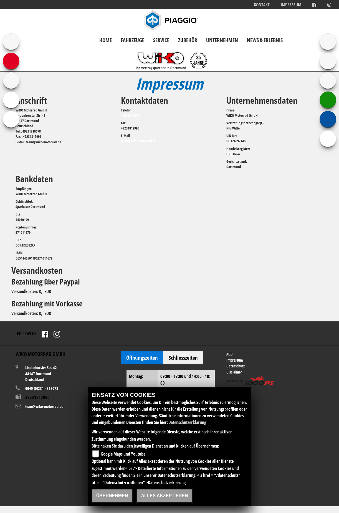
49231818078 (130, 115)
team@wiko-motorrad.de (138, 140)
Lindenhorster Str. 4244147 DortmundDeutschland (41, 373)
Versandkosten (37, 270)
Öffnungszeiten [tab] (142, 357)
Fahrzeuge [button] (132, 40)
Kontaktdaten (144, 100)
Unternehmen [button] (222, 40)
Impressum (291, 4)
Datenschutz (235, 366)
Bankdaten (34, 179)
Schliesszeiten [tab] (183, 357)
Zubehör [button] (187, 40)
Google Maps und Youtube (123, 454)
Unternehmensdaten (261, 100)
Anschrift (31, 100)
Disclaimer (234, 372)
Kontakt (262, 4)
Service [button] (161, 40)
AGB (229, 354)
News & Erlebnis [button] (265, 40)
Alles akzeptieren (164, 495)
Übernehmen (112, 495)
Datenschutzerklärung (187, 422)
